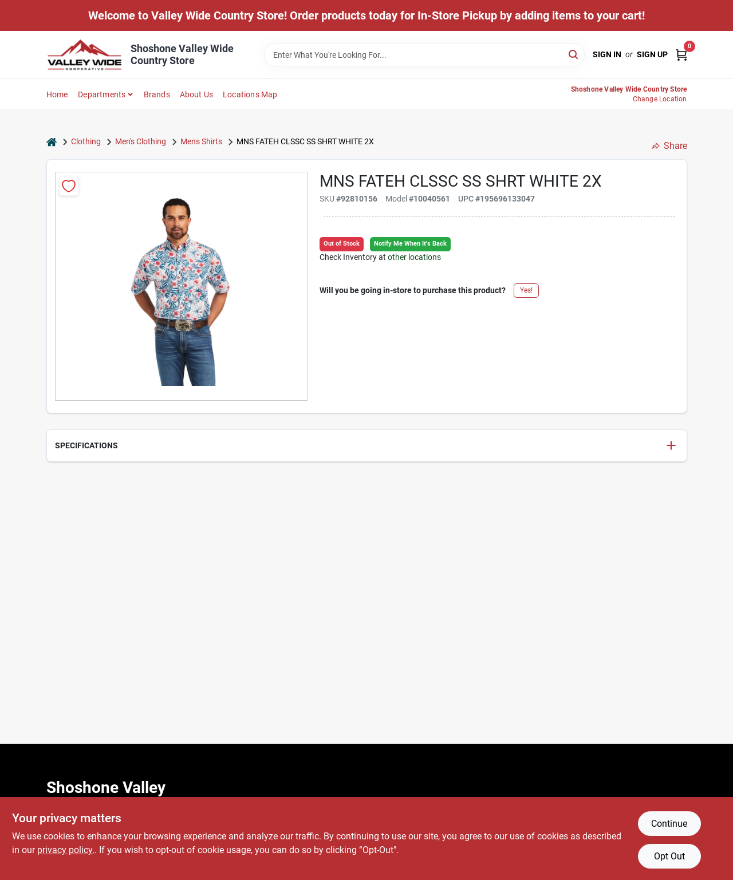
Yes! (526, 290)
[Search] (574, 54)
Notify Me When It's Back (410, 243)
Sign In (607, 54)
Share (669, 145)
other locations (414, 257)
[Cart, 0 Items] (681, 55)
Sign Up (652, 54)
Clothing (86, 141)
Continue (669, 823)
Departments (101, 94)
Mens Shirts (201, 141)
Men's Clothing (140, 141)
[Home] (51, 142)
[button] (367, 445)
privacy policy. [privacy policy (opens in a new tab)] (65, 850)
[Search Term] (424, 55)
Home (57, 94)
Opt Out (669, 856)
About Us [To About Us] (197, 94)
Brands (157, 94)
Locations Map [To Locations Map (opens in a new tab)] (250, 94)
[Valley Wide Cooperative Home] (84, 54)
